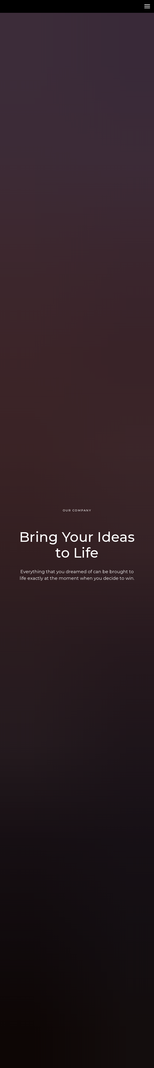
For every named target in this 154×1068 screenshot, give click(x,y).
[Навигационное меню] (147, 6)
